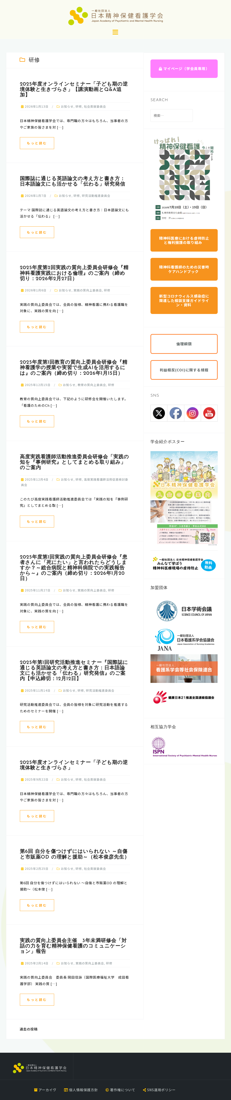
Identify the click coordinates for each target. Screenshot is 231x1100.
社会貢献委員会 (95, 106)
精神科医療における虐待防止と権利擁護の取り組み (184, 240)
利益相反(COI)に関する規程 (184, 370)
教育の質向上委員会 (92, 385)
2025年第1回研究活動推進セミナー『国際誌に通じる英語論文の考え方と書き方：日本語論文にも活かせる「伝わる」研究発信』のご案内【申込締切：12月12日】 (74, 671)
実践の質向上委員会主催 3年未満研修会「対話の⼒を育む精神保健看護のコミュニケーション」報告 (73, 946)
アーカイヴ (45, 1089)
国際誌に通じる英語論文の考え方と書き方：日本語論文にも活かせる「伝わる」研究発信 (72, 181)
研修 (79, 106)
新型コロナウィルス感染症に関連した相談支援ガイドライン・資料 (184, 300)
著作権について (120, 1089)
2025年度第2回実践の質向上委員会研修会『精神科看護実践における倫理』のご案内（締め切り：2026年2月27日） (74, 273)
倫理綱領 (184, 343)
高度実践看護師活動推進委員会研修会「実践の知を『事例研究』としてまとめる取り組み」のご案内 (74, 462)
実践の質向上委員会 (88, 290)
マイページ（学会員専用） (184, 68)
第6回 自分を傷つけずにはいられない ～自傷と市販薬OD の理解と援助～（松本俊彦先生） (74, 854)
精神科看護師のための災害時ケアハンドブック (184, 269)
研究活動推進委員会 (96, 195)
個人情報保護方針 (81, 1089)
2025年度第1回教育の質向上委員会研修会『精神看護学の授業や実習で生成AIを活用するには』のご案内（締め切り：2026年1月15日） (73, 368)
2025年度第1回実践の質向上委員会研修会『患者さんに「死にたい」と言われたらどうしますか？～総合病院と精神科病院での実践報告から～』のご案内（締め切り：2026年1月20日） (73, 568)
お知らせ (67, 106)
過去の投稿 (29, 1029)
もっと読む (37, 143)
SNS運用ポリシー (159, 1089)
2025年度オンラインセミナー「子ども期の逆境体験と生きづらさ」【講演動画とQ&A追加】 (74, 90)
